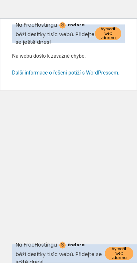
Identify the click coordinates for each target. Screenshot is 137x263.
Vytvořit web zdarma (108, 33)
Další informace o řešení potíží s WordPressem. (65, 73)
